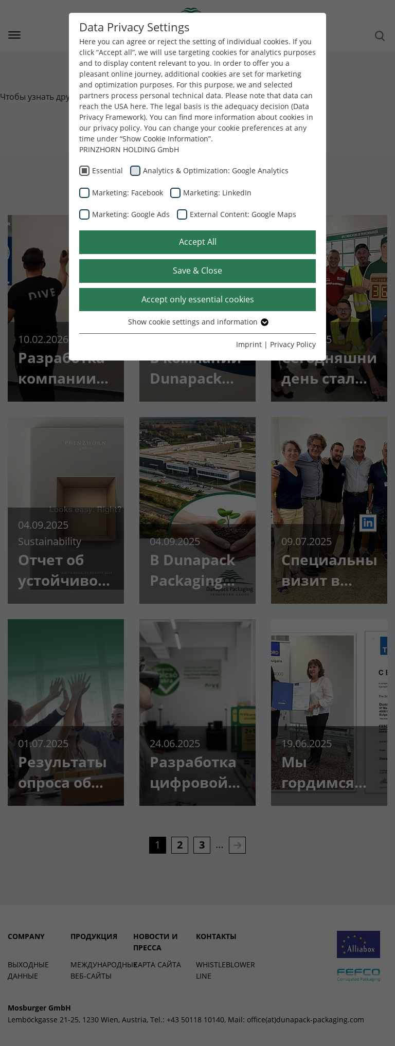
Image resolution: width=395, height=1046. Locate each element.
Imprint (249, 344)
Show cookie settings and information (197, 322)
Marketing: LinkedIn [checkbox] (217, 192)
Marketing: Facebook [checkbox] (127, 192)
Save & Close (197, 270)
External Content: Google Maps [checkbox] (243, 214)
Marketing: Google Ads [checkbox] (131, 214)
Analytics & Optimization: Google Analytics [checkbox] (216, 170)
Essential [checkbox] (107, 170)
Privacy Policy (293, 344)
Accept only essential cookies (197, 299)
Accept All (198, 241)
